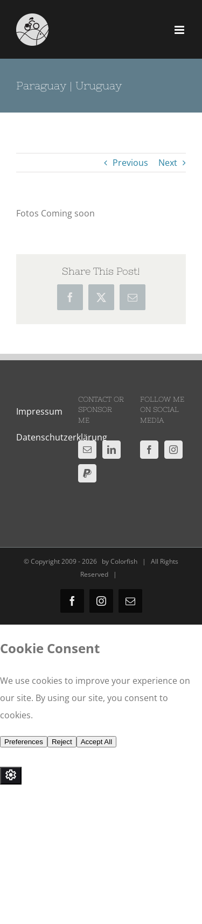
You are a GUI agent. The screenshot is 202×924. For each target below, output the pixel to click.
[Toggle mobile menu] (180, 30)
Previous (130, 163)
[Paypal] (87, 473)
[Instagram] (173, 449)
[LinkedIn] (111, 449)
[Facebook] (149, 449)
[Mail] (87, 449)
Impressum (39, 411)
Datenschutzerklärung (61, 437)
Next (167, 163)
